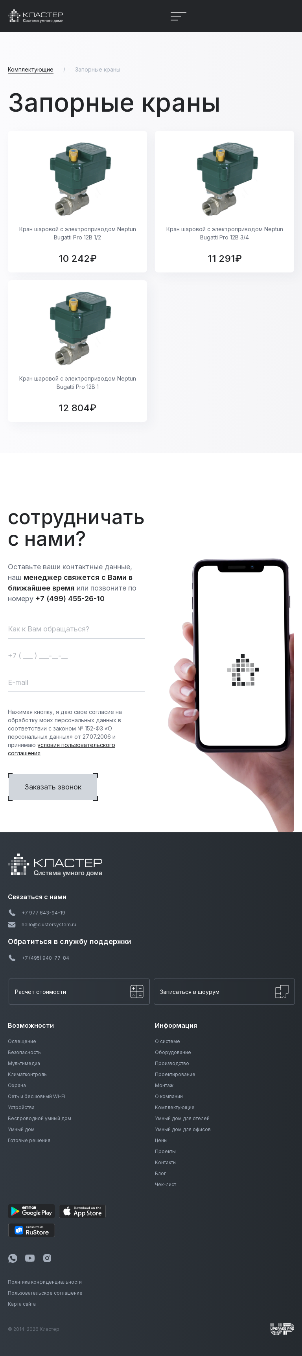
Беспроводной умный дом (39, 1118)
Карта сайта (22, 1304)
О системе (167, 1041)
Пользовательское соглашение (45, 1293)
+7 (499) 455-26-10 (70, 598)
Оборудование (173, 1052)
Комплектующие (175, 1107)
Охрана (17, 1085)
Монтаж (164, 1085)
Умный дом (21, 1129)
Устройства (21, 1107)
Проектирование (175, 1074)
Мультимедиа (24, 1063)
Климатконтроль (27, 1074)
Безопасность (24, 1052)
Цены (161, 1140)
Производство (172, 1063)
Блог (160, 1173)
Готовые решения (29, 1140)
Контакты (166, 1162)
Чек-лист (165, 1184)
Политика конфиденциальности (45, 1282)
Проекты (165, 1151)
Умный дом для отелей (182, 1118)
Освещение (22, 1041)
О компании (169, 1096)
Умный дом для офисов (183, 1129)
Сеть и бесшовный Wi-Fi (36, 1096)
